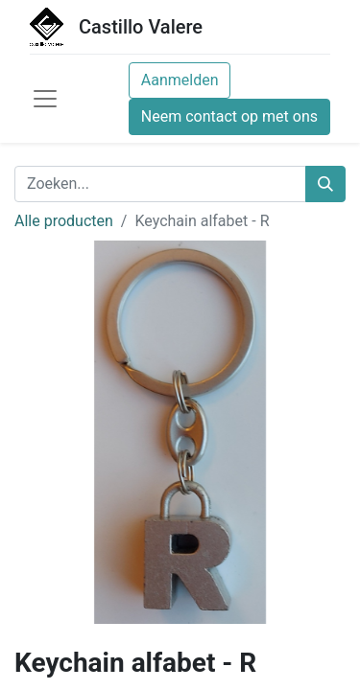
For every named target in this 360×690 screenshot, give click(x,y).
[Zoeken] (325, 184)
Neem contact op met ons (229, 116)
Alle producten (63, 221)
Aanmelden (180, 80)
